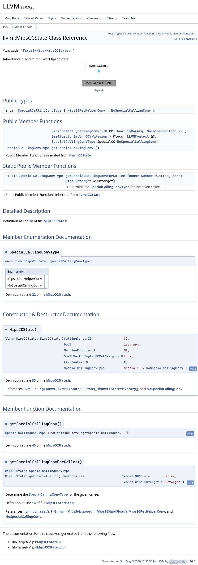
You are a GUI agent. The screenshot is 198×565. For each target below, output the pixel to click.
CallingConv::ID (92, 131)
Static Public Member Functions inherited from (51, 194)
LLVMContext (138, 136)
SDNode (147, 176)
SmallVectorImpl (66, 136)
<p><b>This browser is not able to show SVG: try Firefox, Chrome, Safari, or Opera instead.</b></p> (99, 75)
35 (34, 380)
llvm (6, 27)
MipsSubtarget (78, 181)
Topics (52, 18)
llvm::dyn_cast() (36, 511)
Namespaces (71, 18)
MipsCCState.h (55, 221)
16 (34, 503)
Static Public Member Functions (176, 33)
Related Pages (33, 18)
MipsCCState (23, 27)
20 (31, 221)
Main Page (11, 18)
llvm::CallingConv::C (39, 389)
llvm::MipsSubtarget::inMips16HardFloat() (92, 511)
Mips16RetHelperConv (86, 110)
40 (34, 445)
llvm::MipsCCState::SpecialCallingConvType (52, 261)
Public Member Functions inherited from (47, 155)
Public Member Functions (140, 33)
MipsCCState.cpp (59, 503)
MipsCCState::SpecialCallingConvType (37, 471)
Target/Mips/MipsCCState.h (47, 50)
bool (121, 131)
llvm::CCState (80, 155)
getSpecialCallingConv (72, 148)
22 (34, 294)
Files (112, 18)
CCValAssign (96, 136)
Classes (94, 18)
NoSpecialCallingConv (131, 110)
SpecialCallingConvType (39, 110)
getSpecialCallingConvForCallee (95, 176)
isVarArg (135, 131)
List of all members (185, 38)
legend (99, 90)
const (134, 176)
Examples (128, 18)
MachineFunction (161, 131)
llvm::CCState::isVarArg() (118, 389)
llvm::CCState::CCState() (77, 389)
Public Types (115, 33)
